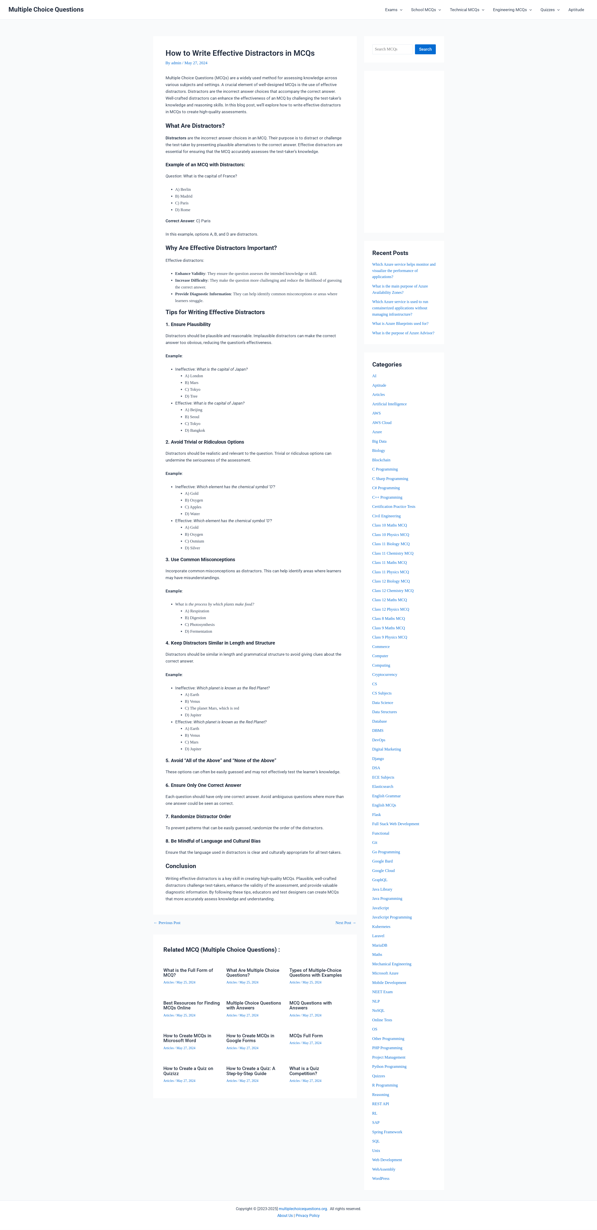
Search (425, 49)
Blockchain (381, 465)
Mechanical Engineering (392, 965)
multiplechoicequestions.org (303, 1209)
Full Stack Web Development (396, 826)
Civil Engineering (387, 520)
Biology (379, 455)
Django (378, 761)
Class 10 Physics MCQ (391, 539)
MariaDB (380, 947)
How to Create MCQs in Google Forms (251, 1037)
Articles (168, 982)
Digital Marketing (387, 752)
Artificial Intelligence (390, 409)
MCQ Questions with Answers (311, 1005)
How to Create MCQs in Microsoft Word (188, 1037)
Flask (376, 817)
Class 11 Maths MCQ (390, 567)
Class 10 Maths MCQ (390, 529)
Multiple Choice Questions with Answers (254, 1005)
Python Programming (390, 1067)
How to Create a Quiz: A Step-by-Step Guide (252, 1070)
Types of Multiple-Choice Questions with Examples (316, 972)
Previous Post (167, 923)
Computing (381, 669)
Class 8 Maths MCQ (389, 622)
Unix (376, 1151)
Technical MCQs (468, 9)
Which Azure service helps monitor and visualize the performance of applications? (401, 270)
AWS (376, 418)
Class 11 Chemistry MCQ (393, 557)
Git (375, 845)
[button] (402, 9)
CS (374, 687)
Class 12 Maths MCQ (390, 604)
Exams (396, 9)
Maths (377, 956)
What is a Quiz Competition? (304, 1070)
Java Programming (387, 900)
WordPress (381, 1179)
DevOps (379, 743)
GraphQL (380, 882)
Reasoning (381, 1095)
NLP (376, 1002)
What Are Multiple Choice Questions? (253, 972)
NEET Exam (382, 993)
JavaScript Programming (392, 919)
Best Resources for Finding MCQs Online (185, 1005)
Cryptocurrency (385, 678)
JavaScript (381, 910)
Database (379, 724)
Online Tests (382, 1021)
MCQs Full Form (306, 1035)
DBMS (378, 734)
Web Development (387, 1160)
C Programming (385, 474)
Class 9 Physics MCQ (390, 641)
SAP (376, 1123)
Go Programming (386, 854)
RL (375, 1114)
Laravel (378, 937)
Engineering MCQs (513, 9)
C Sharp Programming (390, 483)
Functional (381, 836)
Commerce (381, 650)
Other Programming (388, 1040)
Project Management (389, 1058)
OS (375, 1030)
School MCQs (428, 9)
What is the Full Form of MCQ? (189, 972)
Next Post (345, 923)
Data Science (383, 706)
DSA (376, 771)
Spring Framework (387, 1132)
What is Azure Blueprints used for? (401, 323)
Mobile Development (389, 984)
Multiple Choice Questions (46, 9)
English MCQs (384, 808)
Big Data (379, 446)
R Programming (385, 1086)
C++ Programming (387, 502)
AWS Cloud (382, 428)
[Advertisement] (404, 151)
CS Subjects (382, 697)
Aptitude (576, 9)
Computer (380, 659)
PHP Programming (387, 1049)
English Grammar (387, 799)
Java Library (382, 891)
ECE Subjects (383, 780)
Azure (377, 437)
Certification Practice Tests (394, 511)
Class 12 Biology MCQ (391, 585)
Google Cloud (384, 873)
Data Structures (385, 715)
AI (374, 381)
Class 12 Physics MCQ (391, 613)
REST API (381, 1104)
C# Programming (386, 492)
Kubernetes (381, 928)
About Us (285, 1216)
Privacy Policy (308, 1216)
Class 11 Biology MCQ (391, 548)
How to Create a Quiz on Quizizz (189, 1070)
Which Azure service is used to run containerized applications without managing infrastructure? (401, 307)
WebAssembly (384, 1169)
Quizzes (550, 9)
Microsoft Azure (385, 975)
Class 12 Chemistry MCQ (393, 594)
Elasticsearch (383, 789)
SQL (376, 1142)
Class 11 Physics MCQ (391, 576)
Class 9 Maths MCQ (389, 632)
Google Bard (382, 863)
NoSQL (378, 1012)
